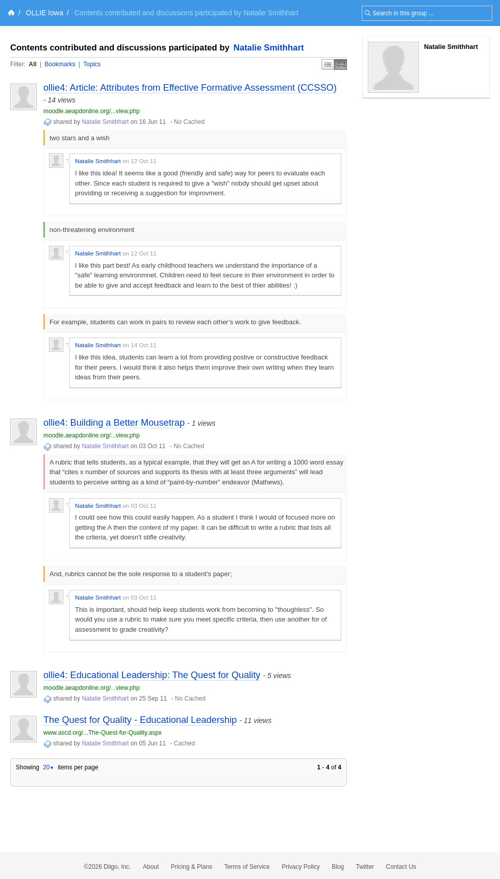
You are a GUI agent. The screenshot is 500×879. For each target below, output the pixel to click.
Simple (327, 64)
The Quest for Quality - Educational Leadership (140, 720)
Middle (340, 64)
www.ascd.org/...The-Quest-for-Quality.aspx (102, 732)
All (32, 64)
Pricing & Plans (191, 866)
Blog (338, 866)
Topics (92, 64)
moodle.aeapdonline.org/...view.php (91, 111)
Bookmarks (59, 64)
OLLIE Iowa (44, 13)
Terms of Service (246, 866)
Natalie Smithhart (269, 48)
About (151, 866)
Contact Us (401, 866)
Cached (184, 743)
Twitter (365, 866)
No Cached (189, 121)
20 (48, 767)
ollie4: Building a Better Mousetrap (114, 423)
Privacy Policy (301, 866)
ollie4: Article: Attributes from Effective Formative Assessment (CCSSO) (190, 88)
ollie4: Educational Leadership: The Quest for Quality (151, 675)
